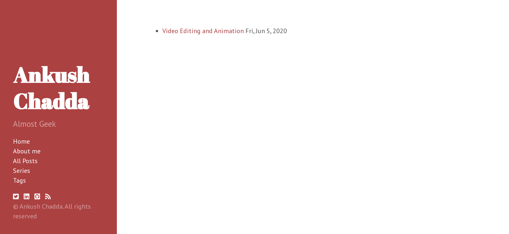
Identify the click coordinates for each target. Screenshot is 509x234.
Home (21, 141)
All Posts (25, 161)
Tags (19, 180)
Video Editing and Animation (203, 31)
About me (27, 151)
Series (21, 170)
